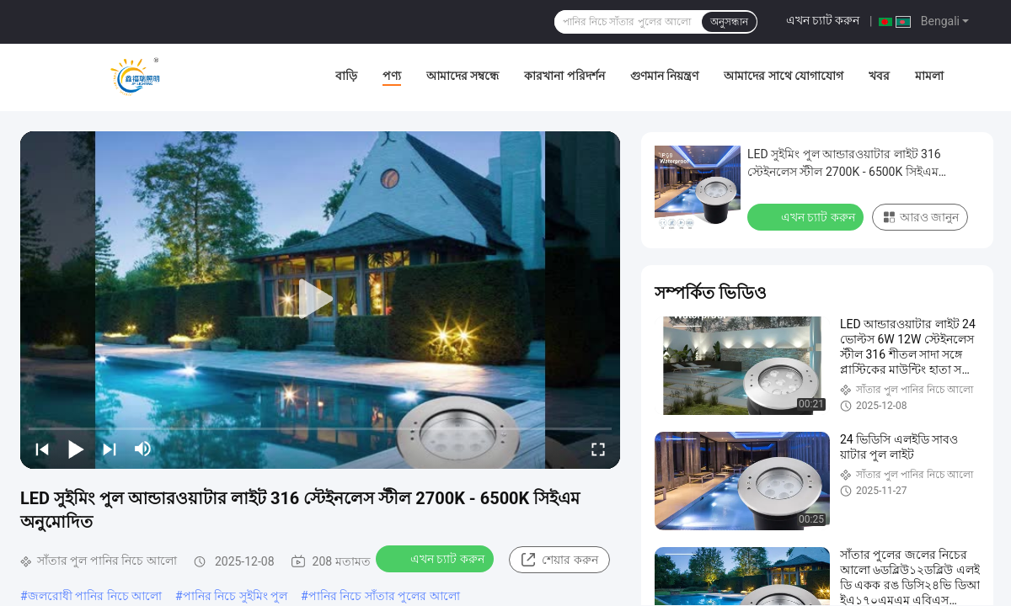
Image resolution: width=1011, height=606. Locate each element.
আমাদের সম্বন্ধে (462, 75)
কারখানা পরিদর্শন (564, 75)
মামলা (929, 75)
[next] (109, 448)
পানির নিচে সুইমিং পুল (235, 596)
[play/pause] (76, 448)
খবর (879, 75)
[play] (320, 300)
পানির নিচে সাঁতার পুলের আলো (384, 596)
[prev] (42, 448)
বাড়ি (346, 75)
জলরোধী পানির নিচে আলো (95, 596)
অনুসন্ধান (729, 22)
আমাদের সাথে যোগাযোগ (783, 75)
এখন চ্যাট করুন (823, 20)
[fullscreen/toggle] (598, 448)
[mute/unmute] (143, 448)
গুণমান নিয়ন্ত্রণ (664, 75)
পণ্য (391, 75)
